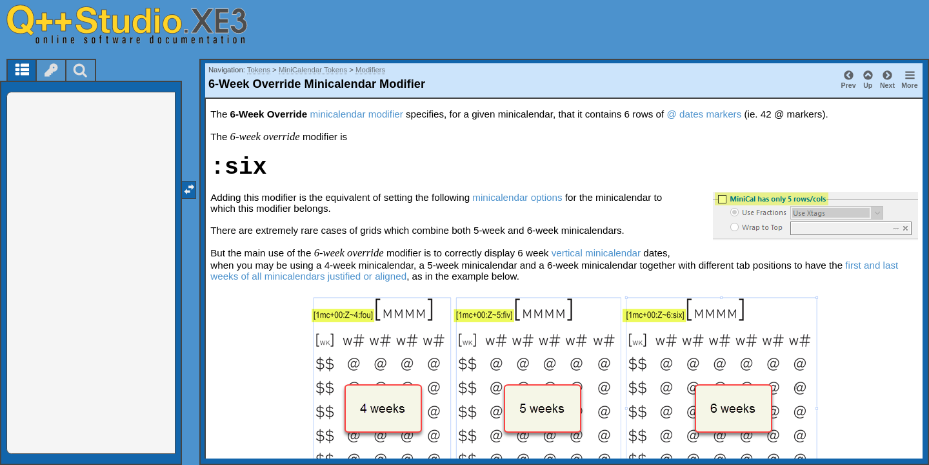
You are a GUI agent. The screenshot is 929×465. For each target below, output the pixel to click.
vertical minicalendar (596, 252)
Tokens (258, 70)
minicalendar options (517, 197)
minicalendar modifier (356, 113)
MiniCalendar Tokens (313, 70)
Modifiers (370, 70)
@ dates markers (703, 113)
